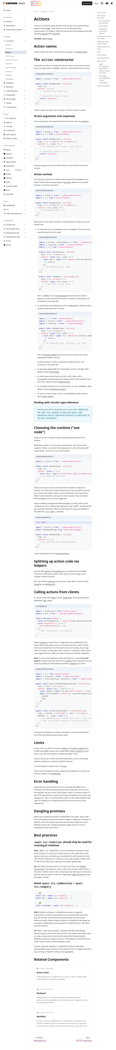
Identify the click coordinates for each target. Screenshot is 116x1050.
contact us (80, 751)
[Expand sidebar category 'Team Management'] (25, 213)
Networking (55, 774)
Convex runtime (77, 748)
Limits (99, 52)
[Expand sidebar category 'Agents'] (25, 122)
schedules (73, 663)
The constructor (101, 17)
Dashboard (87, 3)
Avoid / (105, 79)
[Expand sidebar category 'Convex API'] (25, 225)
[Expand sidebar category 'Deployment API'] (25, 233)
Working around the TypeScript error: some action (63, 413)
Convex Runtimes (62, 553)
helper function (77, 874)
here (64, 766)
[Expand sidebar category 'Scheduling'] (25, 95)
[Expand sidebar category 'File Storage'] (25, 99)
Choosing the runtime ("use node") (104, 37)
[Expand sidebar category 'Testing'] (25, 126)
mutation (68, 661)
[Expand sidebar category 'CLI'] (25, 209)
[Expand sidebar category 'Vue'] (25, 170)
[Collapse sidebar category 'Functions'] (25, 41)
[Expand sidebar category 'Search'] (25, 103)
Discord (107, 3)
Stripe (47, 28)
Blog (96, 3)
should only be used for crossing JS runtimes (104, 68)
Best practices (101, 61)
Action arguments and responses (104, 22)
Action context (103, 26)
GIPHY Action (47, 38)
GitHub (102, 3)
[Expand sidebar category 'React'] (25, 150)
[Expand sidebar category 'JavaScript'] (25, 166)
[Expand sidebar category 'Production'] (25, 130)
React (53, 597)
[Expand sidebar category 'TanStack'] (25, 158)
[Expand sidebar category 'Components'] (25, 107)
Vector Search (47, 396)
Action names (101, 12)
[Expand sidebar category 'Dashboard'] (25, 205)
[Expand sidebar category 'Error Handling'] (25, 67)
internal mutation (50, 355)
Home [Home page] (36, 11)
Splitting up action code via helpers (103, 43)
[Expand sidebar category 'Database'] (25, 83)
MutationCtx (50, 584)
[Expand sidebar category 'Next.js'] (25, 154)
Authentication (64, 382)
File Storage (54, 372)
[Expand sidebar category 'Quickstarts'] (25, 25)
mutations (56, 34)
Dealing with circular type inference (103, 31)
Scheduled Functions (58, 389)
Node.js (65, 748)
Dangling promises (103, 58)
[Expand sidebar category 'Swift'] (25, 182)
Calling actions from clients (103, 48)
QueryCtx (37, 584)
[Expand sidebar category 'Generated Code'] (25, 229)
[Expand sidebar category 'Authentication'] (25, 91)
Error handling (101, 55)
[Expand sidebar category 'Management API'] (25, 237)
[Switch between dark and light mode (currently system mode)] (112, 3)
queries (45, 34)
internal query (60, 296)
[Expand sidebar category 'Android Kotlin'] (25, 186)
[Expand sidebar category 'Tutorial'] (25, 21)
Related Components (103, 86)
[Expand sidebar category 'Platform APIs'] (25, 138)
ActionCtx (67, 182)
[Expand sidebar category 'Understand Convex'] (25, 29)
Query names (82, 52)
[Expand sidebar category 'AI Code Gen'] (25, 118)
